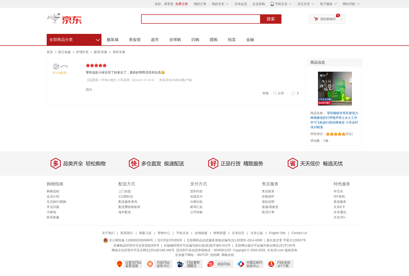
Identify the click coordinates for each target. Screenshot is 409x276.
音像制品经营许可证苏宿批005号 (136, 245)
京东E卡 (339, 207)
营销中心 (164, 233)
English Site (277, 233)
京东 (82, 21)
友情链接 (201, 233)
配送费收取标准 (129, 207)
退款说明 (268, 202)
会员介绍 (53, 196)
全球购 (175, 39)
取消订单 (268, 212)
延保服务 (340, 202)
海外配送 (124, 212)
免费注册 (181, 4)
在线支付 (196, 196)
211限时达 (125, 196)
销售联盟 (219, 233)
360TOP (202, 255)
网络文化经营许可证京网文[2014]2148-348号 (143, 250)
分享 (278, 93)
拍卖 (232, 39)
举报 (265, 93)
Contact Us (299, 233)
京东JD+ (340, 217)
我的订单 (200, 4)
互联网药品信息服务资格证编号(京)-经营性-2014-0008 (224, 240)
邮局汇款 (196, 207)
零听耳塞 (119, 52)
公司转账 (196, 212)
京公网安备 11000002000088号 (128, 240)
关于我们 (108, 233)
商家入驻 (145, 233)
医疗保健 (64, 52)
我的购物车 (328, 19)
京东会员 (240, 4)
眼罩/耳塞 (101, 52)
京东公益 (256, 233)
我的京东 (218, 4)
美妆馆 (135, 39)
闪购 (195, 39)
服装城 (112, 39)
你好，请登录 (164, 4)
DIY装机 (339, 196)
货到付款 (196, 191)
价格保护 (268, 196)
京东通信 (340, 212)
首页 (50, 52)
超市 (155, 39)
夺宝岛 (338, 191)
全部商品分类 (74, 39)
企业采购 (258, 4)
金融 (250, 39)
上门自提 (124, 191)
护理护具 (82, 52)
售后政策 (268, 191)
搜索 (270, 19)
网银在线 (227, 255)
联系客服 (53, 217)
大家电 (51, 212)
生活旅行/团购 (56, 202)
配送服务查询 (127, 202)
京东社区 (238, 233)
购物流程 (53, 191)
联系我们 (127, 233)
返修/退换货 (270, 207)
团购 (214, 39)
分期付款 (196, 202)
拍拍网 (215, 255)
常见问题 (53, 207)
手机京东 (281, 4)
